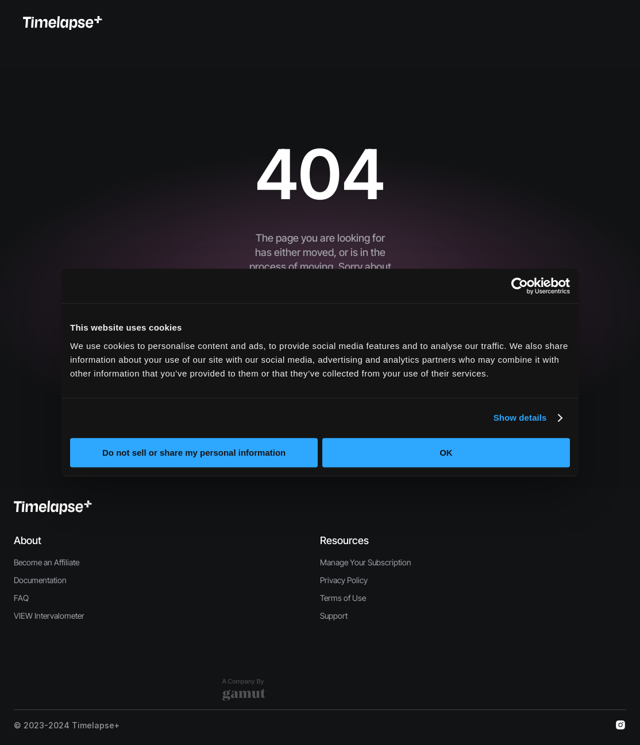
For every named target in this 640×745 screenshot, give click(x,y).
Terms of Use (343, 598)
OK (446, 452)
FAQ (21, 598)
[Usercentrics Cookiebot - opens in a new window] (519, 285)
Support (334, 615)
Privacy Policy (344, 580)
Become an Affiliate (46, 562)
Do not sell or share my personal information (194, 452)
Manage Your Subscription (365, 562)
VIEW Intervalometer (49, 615)
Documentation (40, 580)
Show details (520, 417)
